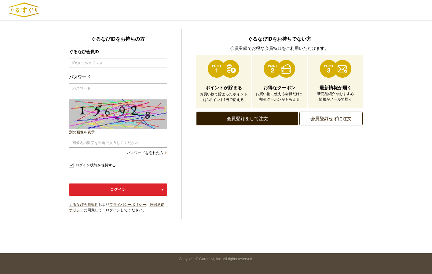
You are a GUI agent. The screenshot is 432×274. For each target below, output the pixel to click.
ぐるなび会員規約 (83, 204)
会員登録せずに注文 (331, 118)
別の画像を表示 (82, 132)
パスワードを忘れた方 (145, 153)
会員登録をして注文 (247, 118)
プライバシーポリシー (127, 204)
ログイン (118, 189)
